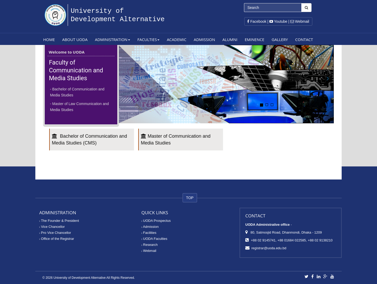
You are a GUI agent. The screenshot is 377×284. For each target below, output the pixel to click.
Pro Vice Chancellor (55, 233)
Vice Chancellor (52, 227)
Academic (176, 39)
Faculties (148, 39)
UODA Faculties (154, 239)
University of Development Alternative (79, 278)
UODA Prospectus (156, 221)
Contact (304, 39)
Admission (204, 39)
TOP (190, 198)
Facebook (256, 21)
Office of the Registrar (56, 239)
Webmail (299, 21)
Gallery (280, 39)
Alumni (230, 39)
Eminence (254, 39)
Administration (112, 39)
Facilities (148, 233)
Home (49, 39)
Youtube (278, 21)
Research (149, 245)
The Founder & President (59, 221)
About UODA (75, 39)
